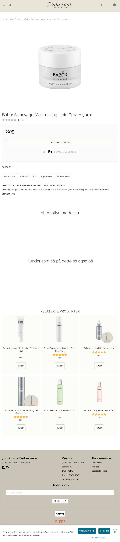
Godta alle (104, 531)
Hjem (4, 19)
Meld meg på (60, 515)
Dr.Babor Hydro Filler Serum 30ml (99, 362)
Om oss (95, 480)
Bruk (35, 190)
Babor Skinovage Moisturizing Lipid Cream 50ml (46, 19)
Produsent (23, 190)
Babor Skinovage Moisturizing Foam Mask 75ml (60, 363)
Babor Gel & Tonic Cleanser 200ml (60, 424)
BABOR (8, 181)
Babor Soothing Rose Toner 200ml (99, 424)
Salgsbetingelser (99, 485)
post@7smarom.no (70, 493)
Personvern (97, 476)
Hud (11, 19)
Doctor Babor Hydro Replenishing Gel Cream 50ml (21, 425)
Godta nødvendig (86, 531)
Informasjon (9, 190)
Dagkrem (19, 19)
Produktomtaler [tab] (63, 190)
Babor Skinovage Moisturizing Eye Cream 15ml (21, 363)
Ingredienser (46, 190)
